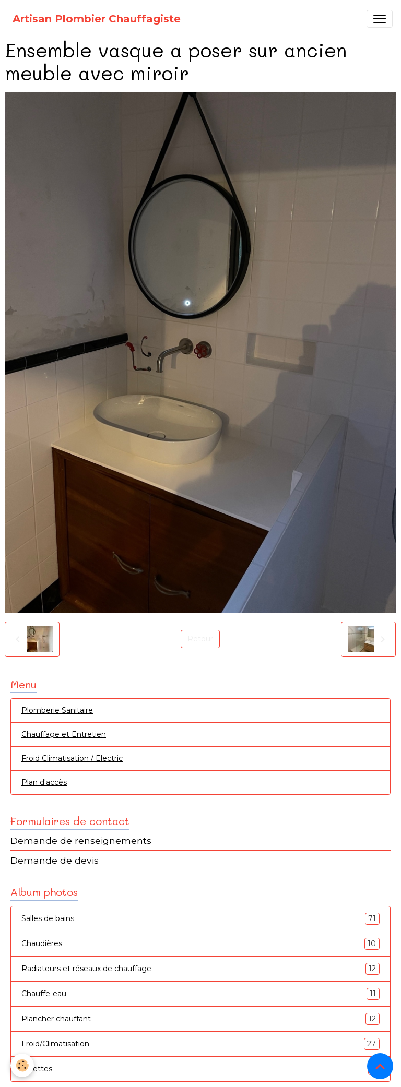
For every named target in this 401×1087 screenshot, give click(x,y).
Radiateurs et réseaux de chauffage (200, 969)
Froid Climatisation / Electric (72, 758)
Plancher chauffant (200, 1019)
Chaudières (200, 944)
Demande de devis (54, 860)
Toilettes (200, 1069)
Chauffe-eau (200, 994)
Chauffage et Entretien (63, 734)
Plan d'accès (44, 782)
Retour (200, 638)
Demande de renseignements (80, 840)
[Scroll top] (380, 1066)
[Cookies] (22, 1065)
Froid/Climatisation (200, 1044)
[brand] (96, 18)
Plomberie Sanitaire (57, 710)
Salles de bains (200, 919)
